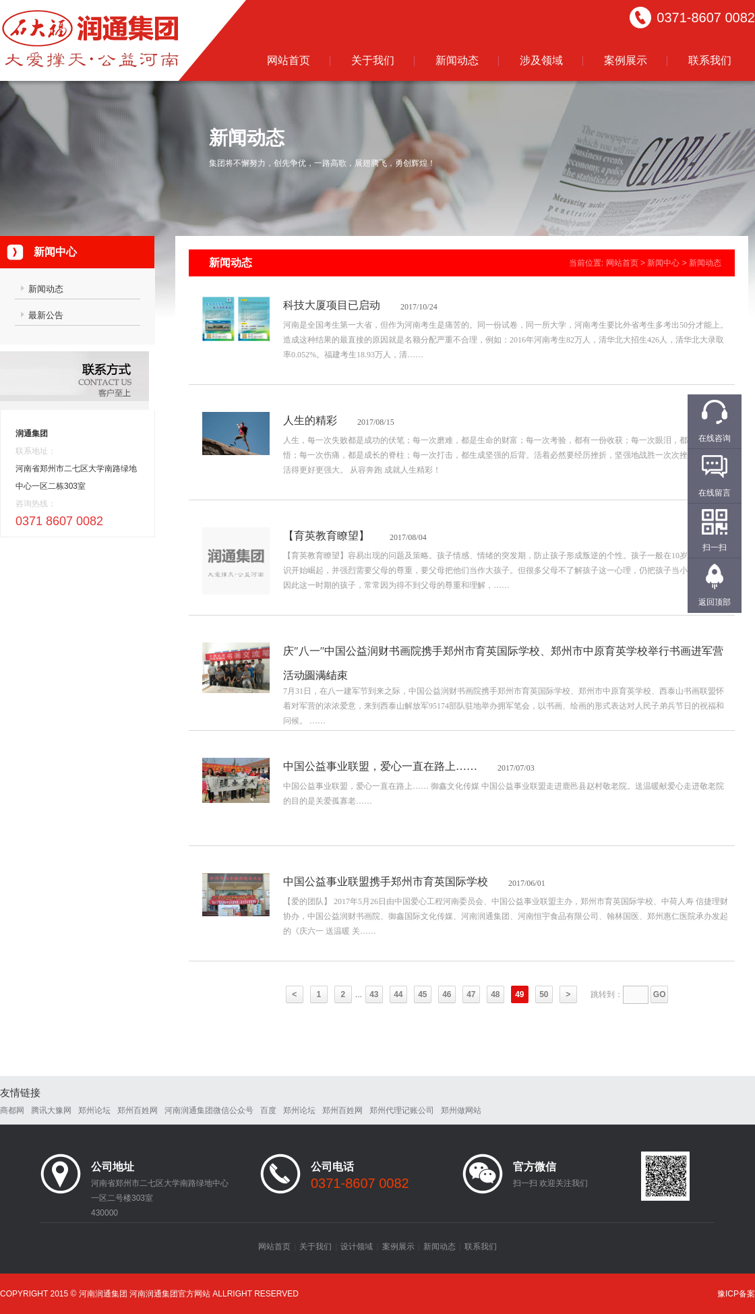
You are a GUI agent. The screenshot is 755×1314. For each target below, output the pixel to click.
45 (422, 994)
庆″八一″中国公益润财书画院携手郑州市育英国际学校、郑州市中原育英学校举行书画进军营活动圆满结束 (503, 663)
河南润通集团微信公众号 (208, 1110)
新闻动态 (457, 60)
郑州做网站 (461, 1110)
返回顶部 (714, 602)
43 (373, 994)
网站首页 (288, 60)
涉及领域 (541, 60)
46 (446, 994)
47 (470, 994)
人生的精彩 (310, 420)
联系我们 (709, 60)
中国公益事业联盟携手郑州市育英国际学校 (385, 881)
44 (398, 994)
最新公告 (45, 315)
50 (543, 994)
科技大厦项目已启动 (331, 305)
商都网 (12, 1110)
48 (495, 994)
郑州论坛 (94, 1110)
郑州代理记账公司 (401, 1110)
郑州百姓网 (137, 1110)
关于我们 (372, 60)
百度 (268, 1110)
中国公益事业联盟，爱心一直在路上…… (380, 766)
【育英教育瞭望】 (326, 535)
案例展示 (625, 60)
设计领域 (356, 1246)
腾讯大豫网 (51, 1110)
